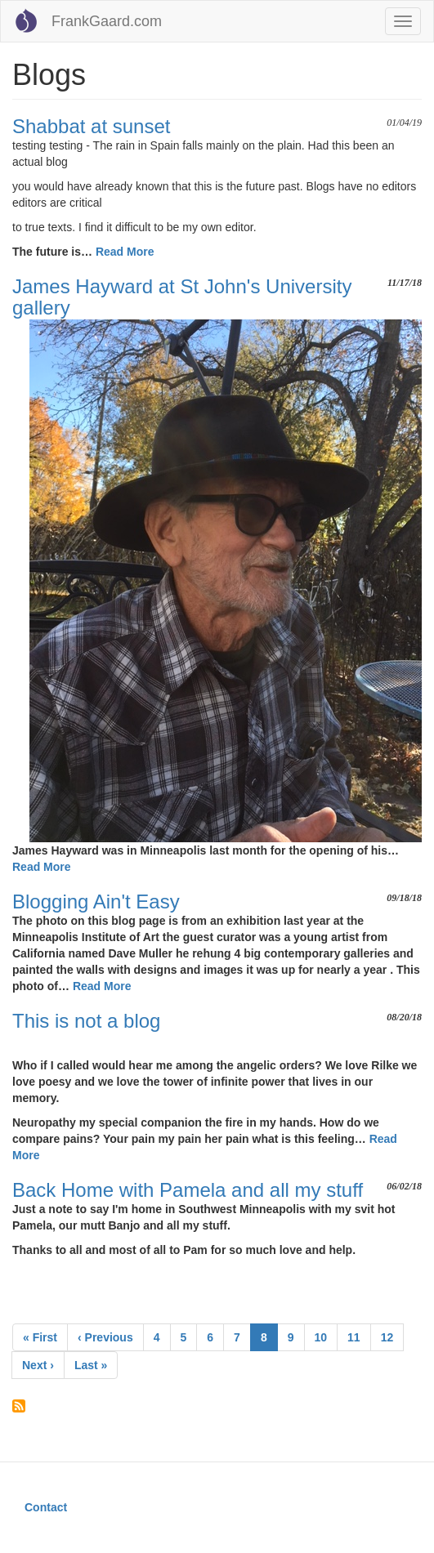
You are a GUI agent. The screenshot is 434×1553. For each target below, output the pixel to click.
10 (326, 1336)
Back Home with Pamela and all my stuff (187, 1190)
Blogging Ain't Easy (96, 901)
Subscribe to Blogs (18, 1405)
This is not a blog (86, 1021)
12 (393, 1336)
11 (359, 1336)
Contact (46, 1507)
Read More (125, 251)
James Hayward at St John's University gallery (181, 297)
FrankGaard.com (106, 21)
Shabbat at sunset (91, 126)
